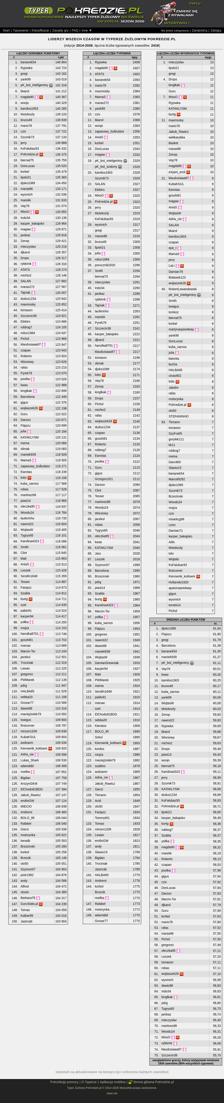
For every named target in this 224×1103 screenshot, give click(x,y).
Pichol (25, 338)
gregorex (27, 674)
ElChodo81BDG (32, 789)
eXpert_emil (177, 172)
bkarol (25, 91)
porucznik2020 (105, 265)
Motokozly (28, 114)
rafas (24, 367)
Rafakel (26, 823)
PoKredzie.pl (29, 154)
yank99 (26, 79)
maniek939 (28, 454)
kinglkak (26, 391)
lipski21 (26, 177)
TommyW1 (102, 818)
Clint (24, 553)
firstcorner (27, 725)
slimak (25, 449)
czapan (26, 350)
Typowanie (21, 30)
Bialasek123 (177, 277)
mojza (25, 628)
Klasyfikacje (40, 30)
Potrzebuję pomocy (64, 1082)
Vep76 (25, 206)
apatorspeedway (180, 588)
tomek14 (175, 605)
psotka (25, 379)
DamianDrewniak (107, 663)
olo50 (24, 863)
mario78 (26, 126)
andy (24, 880)
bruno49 (26, 120)
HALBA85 (27, 691)
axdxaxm (27, 742)
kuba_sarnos (29, 483)
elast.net (112, 1093)
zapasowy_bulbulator (35, 466)
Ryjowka (26, 68)
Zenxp (25, 241)
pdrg (24, 685)
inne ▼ (87, 30)
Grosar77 (27, 702)
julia (23, 431)
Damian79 (176, 272)
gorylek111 (176, 439)
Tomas (25, 910)
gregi (24, 73)
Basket (173, 143)
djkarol (25, 252)
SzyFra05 (175, 433)
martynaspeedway (181, 329)
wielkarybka (177, 137)
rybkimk (26, 264)
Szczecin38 (28, 316)
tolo (171, 553)
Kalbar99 (27, 915)
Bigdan (25, 778)
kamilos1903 (29, 108)
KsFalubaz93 (30, 148)
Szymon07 (28, 869)
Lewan (25, 668)
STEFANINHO (179, 416)
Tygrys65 (27, 535)
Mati (23, 558)
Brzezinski (28, 846)
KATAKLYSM (30, 437)
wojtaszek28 (29, 408)
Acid (98, 801)
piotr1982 (27, 875)
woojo (25, 103)
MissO (25, 211)
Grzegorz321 (104, 479)
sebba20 (27, 697)
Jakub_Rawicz (31, 795)
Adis (172, 542)
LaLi (172, 265)
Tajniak (25, 292)
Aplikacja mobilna (112, 1082)
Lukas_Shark (30, 760)
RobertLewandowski (183, 289)
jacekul (25, 657)
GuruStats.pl (29, 904)
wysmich (27, 194)
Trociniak (27, 662)
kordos (99, 749)
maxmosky (28, 304)
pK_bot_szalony (106, 166)
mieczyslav (28, 246)
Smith (25, 547)
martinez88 (28, 495)
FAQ (75, 30)
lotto (23, 477)
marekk (26, 200)
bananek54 (28, 62)
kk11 (172, 445)
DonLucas (28, 166)
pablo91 (26, 610)
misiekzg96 (176, 519)
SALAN (26, 281)
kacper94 (27, 616)
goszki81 (27, 640)
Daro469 (175, 462)
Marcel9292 (177, 479)
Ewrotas (26, 472)
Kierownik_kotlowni (34, 748)
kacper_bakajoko (32, 223)
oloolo (25, 892)
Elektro (25, 321)
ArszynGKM (29, 783)
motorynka (28, 835)
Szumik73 (27, 137)
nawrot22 (27, 524)
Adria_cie (27, 754)
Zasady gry (60, 30)
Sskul (99, 737)
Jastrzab (26, 921)
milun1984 (28, 333)
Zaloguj (216, 30)
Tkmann (100, 795)
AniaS (25, 564)
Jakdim (173, 387)
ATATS (25, 269)
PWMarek (27, 680)
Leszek (25, 570)
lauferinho (27, 518)
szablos (100, 766)
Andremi (26, 812)
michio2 (26, 275)
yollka (25, 622)
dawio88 (26, 708)
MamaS (26, 460)
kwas (24, 385)
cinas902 (175, 375)
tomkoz (174, 312)
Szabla (25, 593)
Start (6, 30)
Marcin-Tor (28, 651)
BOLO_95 (27, 818)
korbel (25, 171)
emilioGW (27, 801)
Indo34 (25, 218)
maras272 (27, 287)
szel (23, 605)
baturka (174, 358)
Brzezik (26, 858)
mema (25, 443)
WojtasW (27, 530)
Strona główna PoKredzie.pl (151, 1082)
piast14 (26, 500)
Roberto (26, 356)
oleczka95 (28, 506)
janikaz (25, 235)
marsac (26, 645)
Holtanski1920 (178, 582)
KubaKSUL (28, 737)
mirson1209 (29, 731)
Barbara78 (28, 898)
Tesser (25, 582)
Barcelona (28, 397)
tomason (27, 310)
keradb (25, 841)
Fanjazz (26, 587)
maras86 (27, 189)
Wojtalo (174, 559)
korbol (25, 852)
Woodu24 (27, 512)
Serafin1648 (29, 576)
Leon (172, 525)
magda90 (27, 97)
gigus (24, 402)
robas (24, 489)
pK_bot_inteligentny (34, 85)
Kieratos (100, 726)
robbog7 (26, 327)
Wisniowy (27, 362)
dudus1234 (28, 298)
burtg (24, 599)
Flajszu (25, 425)
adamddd (27, 766)
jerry (24, 143)
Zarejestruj (199, 30)
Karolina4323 (30, 541)
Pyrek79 (26, 373)
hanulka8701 (30, 633)
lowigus (26, 720)
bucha (173, 364)
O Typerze (88, 1082)
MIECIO (26, 806)
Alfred (25, 886)
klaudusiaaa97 (31, 344)
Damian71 (176, 530)
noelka (25, 771)
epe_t (172, 248)
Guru (24, 414)
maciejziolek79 (31, 714)
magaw (26, 229)
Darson (26, 420)
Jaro (98, 553)
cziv (23, 131)
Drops (25, 258)
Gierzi (25, 829)
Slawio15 (101, 852)
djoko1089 (28, 183)
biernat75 (27, 160)
